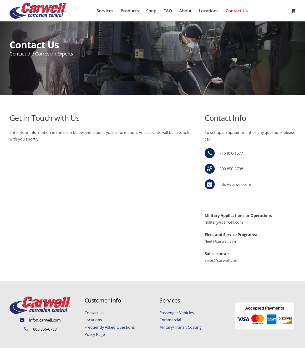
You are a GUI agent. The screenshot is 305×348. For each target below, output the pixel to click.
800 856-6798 (45, 329)
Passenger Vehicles (176, 312)
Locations (93, 320)
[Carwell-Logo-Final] (38, 10)
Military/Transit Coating (180, 327)
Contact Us (94, 312)
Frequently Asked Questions (110, 327)
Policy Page (95, 334)
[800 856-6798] (28, 329)
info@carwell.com (235, 184)
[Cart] (293, 10)
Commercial (170, 320)
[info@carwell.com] (212, 184)
